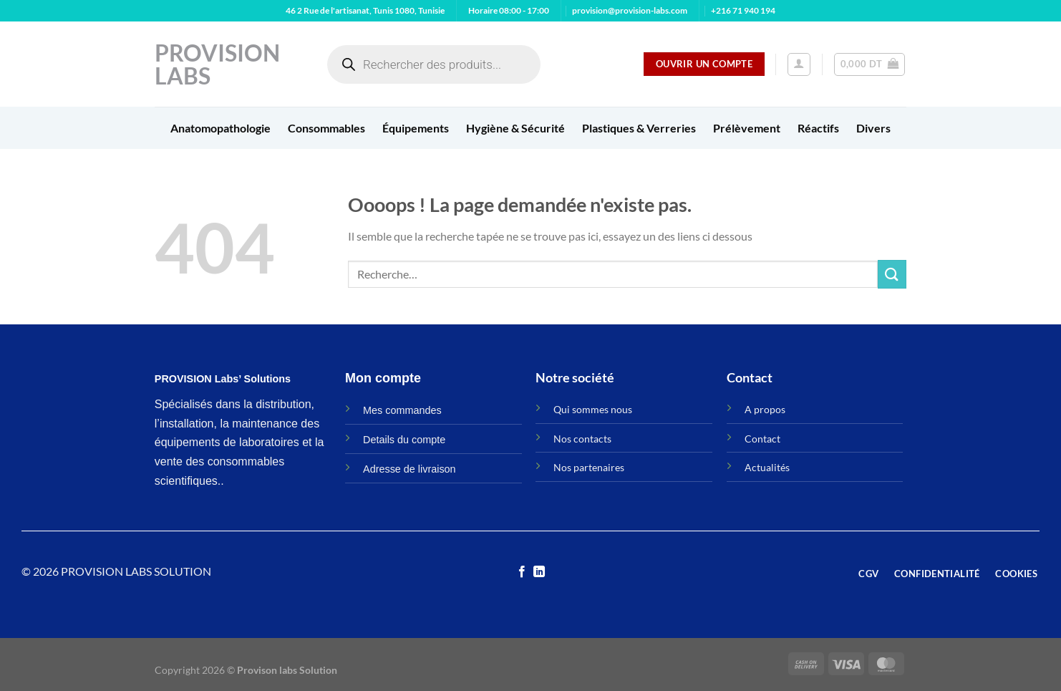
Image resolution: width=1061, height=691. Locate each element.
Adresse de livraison (409, 469)
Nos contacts (582, 439)
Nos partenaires (588, 467)
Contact (762, 439)
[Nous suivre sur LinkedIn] (539, 572)
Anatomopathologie (220, 128)
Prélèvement (746, 128)
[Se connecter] (799, 64)
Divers (873, 128)
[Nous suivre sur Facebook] (522, 572)
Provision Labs (217, 64)
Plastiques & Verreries (639, 128)
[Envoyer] (892, 274)
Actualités (767, 467)
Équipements (415, 128)
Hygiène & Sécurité (515, 128)
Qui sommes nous (592, 409)
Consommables (326, 128)
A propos (765, 409)
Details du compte (404, 439)
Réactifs (818, 128)
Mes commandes (402, 410)
